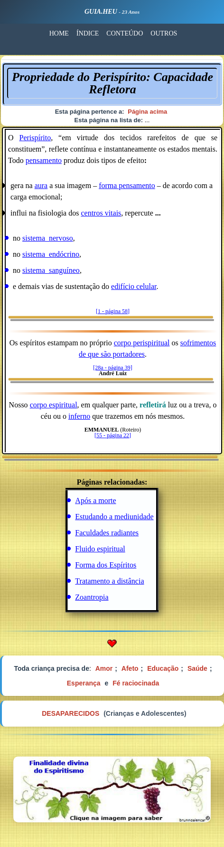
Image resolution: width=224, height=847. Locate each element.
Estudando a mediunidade (114, 517)
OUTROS (163, 33)
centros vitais (101, 213)
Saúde (197, 668)
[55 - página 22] (112, 435)
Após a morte (95, 500)
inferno (79, 416)
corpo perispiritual (142, 343)
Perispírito (35, 138)
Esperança (84, 683)
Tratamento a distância (109, 581)
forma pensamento (127, 185)
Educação (162, 668)
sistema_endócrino (50, 254)
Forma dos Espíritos (105, 565)
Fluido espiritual (100, 549)
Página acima (147, 111)
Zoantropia (91, 597)
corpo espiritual (53, 405)
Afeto (130, 668)
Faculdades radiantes (107, 533)
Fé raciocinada (135, 683)
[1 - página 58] (113, 311)
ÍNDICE (87, 33)
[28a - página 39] (112, 367)
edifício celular (134, 286)
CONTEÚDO (124, 33)
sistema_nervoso (47, 238)
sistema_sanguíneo (51, 270)
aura (41, 185)
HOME (59, 33)
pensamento (44, 160)
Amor (104, 668)
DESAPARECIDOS (70, 713)
